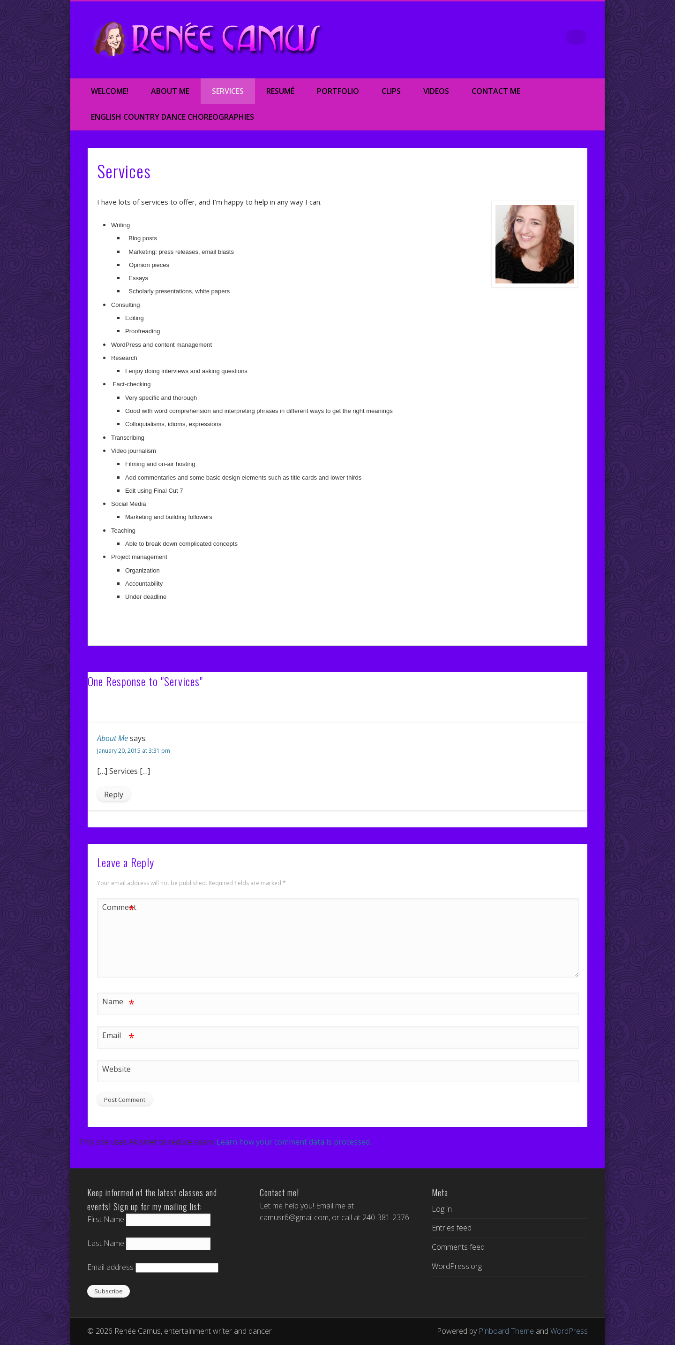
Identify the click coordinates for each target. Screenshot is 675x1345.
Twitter (500, 37)
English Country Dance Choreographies (172, 117)
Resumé (280, 91)
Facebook (480, 37)
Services (228, 91)
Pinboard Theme (506, 1331)
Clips (391, 91)
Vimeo (520, 37)
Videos (436, 91)
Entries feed (452, 1228)
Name (118, 1001)
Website (116, 1069)
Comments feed (458, 1247)
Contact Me (496, 91)
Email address (110, 1267)
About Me (170, 91)
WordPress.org (457, 1266)
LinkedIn (559, 37)
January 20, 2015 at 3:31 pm (133, 751)
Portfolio (338, 91)
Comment (118, 907)
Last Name (105, 1243)
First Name (105, 1219)
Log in (442, 1209)
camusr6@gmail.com (294, 1217)
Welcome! (109, 91)
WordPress (569, 1331)
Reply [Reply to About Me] (113, 794)
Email (118, 1035)
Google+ (540, 37)
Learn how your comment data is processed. (294, 1142)
